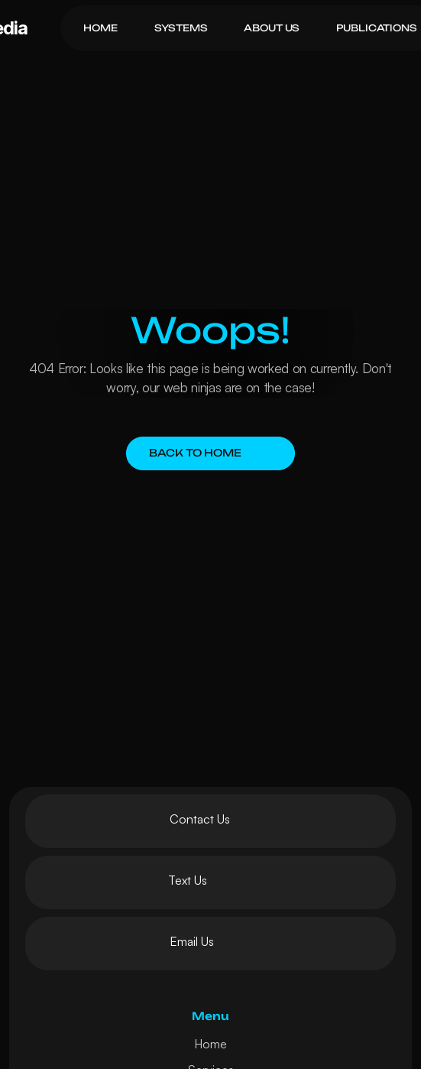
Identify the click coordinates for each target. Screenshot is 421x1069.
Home (210, 1043)
